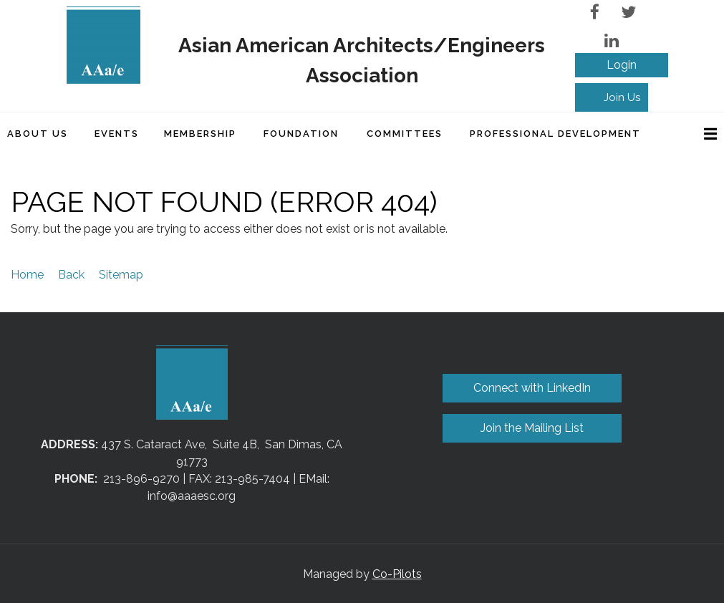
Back (71, 274)
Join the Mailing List (532, 428)
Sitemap (121, 274)
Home (27, 274)
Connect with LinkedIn (532, 388)
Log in (621, 65)
